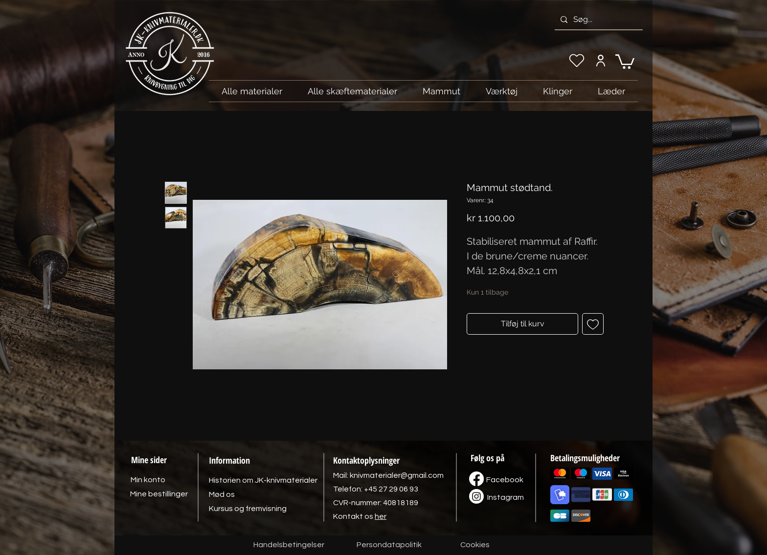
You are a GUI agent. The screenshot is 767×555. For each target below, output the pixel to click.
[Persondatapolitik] (389, 545)
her (380, 516)
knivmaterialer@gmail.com (397, 475)
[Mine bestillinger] (159, 494)
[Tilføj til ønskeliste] (593, 324)
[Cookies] (475, 545)
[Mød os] (221, 494)
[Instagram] (505, 497)
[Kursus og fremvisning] (248, 508)
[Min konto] (600, 60)
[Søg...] (597, 19)
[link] (624, 61)
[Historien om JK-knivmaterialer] (263, 480)
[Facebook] (505, 480)
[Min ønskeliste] (577, 60)
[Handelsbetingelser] (288, 545)
